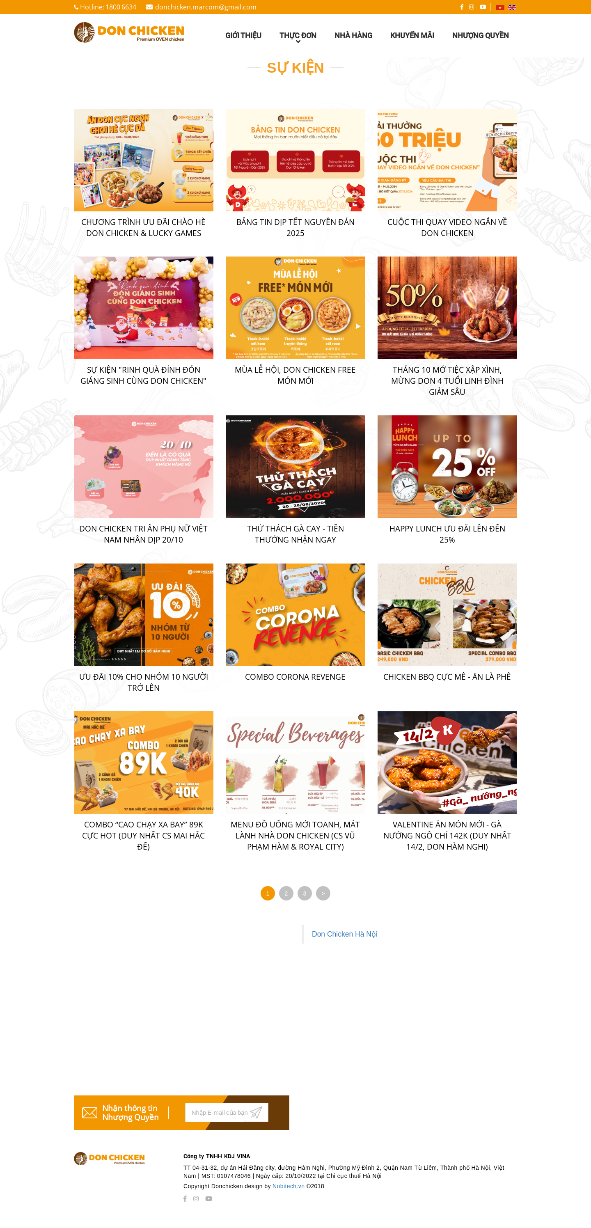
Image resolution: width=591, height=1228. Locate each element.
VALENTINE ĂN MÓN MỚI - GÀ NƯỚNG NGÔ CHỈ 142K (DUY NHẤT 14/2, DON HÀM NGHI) (447, 835)
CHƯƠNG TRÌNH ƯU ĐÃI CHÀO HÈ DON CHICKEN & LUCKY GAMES (143, 227)
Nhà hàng (353, 35)
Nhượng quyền (480, 35)
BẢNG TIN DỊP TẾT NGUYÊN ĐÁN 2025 (295, 227)
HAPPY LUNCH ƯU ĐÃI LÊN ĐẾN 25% (447, 534)
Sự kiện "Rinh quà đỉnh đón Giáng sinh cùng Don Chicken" (143, 375)
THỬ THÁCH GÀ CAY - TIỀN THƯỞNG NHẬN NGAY (295, 534)
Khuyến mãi (412, 35)
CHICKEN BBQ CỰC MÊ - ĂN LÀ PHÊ (447, 676)
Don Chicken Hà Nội (345, 934)
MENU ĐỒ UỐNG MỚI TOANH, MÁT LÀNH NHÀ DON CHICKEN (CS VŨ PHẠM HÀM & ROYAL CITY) (295, 835)
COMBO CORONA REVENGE (295, 676)
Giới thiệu (243, 35)
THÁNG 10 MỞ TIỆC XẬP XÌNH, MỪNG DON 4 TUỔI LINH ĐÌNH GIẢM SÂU (447, 380)
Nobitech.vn (290, 1186)
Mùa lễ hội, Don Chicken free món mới (295, 375)
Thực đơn (297, 39)
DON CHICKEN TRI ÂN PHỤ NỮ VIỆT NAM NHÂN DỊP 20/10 (143, 534)
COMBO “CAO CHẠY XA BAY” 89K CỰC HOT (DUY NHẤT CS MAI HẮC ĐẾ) (143, 835)
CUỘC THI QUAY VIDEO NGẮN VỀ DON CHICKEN (447, 227)
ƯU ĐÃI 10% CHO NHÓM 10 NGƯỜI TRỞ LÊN (143, 682)
